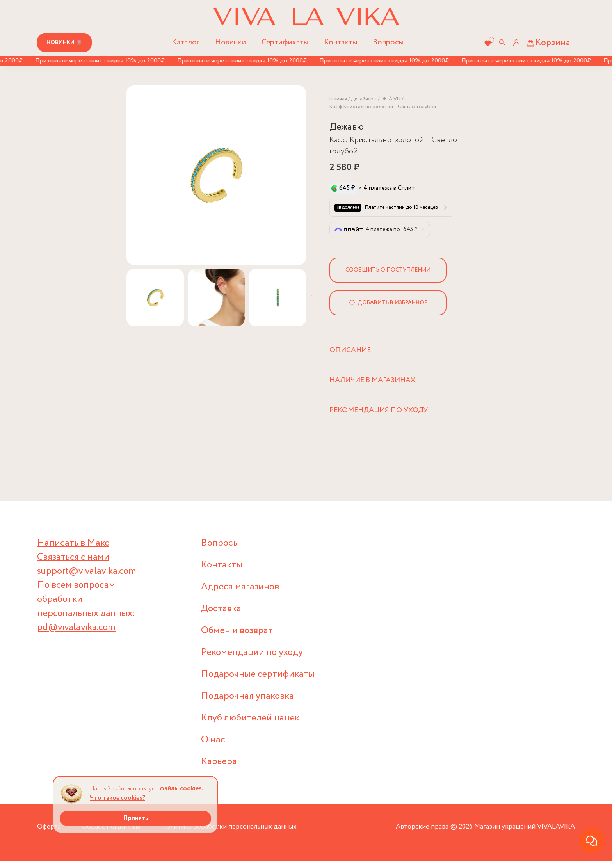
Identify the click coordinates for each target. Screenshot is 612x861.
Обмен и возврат (237, 630)
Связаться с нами (73, 557)
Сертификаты (285, 42)
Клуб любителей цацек (250, 718)
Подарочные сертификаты (258, 674)
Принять (135, 818)
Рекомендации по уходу (252, 652)
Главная (338, 99)
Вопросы (388, 42)
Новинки (230, 42)
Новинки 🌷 (64, 42)
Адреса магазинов (240, 587)
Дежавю (346, 127)
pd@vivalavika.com (76, 627)
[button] (310, 294)
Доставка (221, 609)
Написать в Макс (73, 543)
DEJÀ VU (390, 99)
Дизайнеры (364, 99)
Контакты (340, 42)
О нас (213, 740)
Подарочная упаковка (247, 696)
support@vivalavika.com (86, 571)
